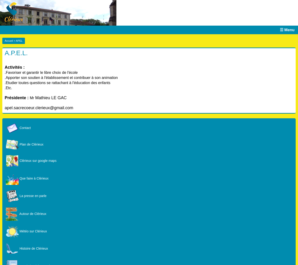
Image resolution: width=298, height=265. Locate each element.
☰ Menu (287, 30)
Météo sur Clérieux (26, 231)
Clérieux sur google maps (31, 161)
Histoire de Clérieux (27, 248)
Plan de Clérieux (25, 144)
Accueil (9, 40)
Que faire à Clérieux (27, 178)
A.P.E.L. (16, 53)
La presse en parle (26, 196)
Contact (18, 128)
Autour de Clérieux (26, 214)
